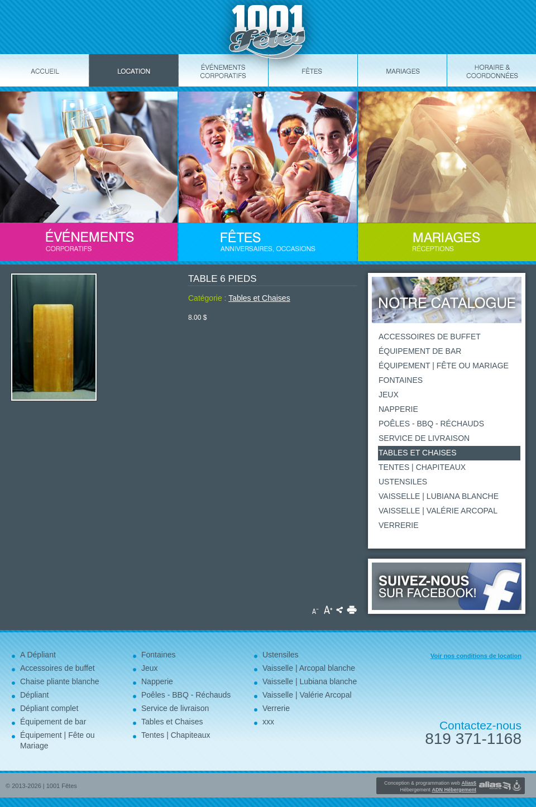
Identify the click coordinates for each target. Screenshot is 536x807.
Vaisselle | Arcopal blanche (308, 668)
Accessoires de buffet (430, 336)
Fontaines (401, 380)
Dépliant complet (49, 708)
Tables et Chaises (259, 298)
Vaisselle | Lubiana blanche (439, 496)
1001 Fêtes (61, 785)
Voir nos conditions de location (475, 655)
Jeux (389, 394)
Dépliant (34, 694)
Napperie (398, 409)
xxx (268, 721)
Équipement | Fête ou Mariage (444, 365)
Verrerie (399, 525)
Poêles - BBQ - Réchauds (431, 423)
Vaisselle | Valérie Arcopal (438, 510)
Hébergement (438, 789)
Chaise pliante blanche (59, 681)
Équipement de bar (420, 351)
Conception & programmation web (430, 783)
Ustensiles (403, 481)
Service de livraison (424, 438)
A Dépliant (38, 654)
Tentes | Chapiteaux (422, 467)
